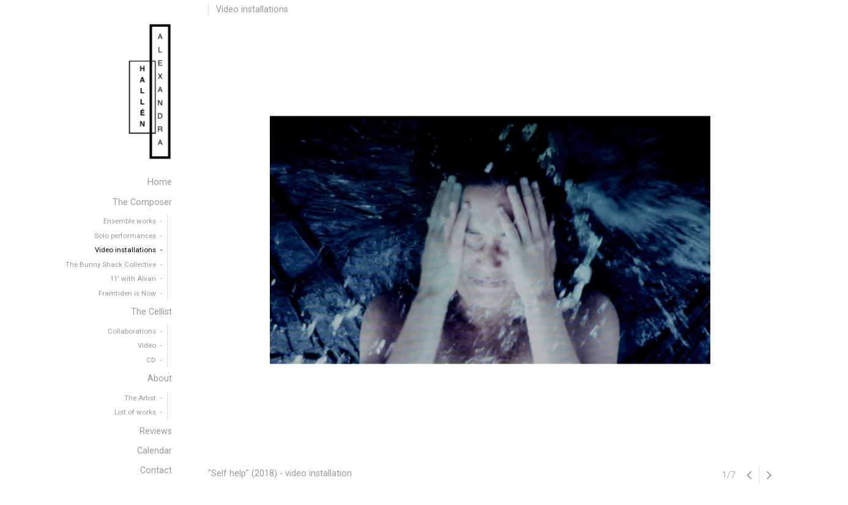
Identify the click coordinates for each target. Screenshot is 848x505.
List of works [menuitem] (135, 412)
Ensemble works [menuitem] (129, 221)
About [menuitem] (159, 378)
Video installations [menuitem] (125, 249)
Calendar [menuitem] (154, 451)
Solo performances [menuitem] (125, 235)
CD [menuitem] (151, 360)
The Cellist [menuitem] (151, 312)
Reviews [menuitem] (155, 431)
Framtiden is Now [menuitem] (127, 293)
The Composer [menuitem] (142, 202)
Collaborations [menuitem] (132, 331)
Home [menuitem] (159, 182)
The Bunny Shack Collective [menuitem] (110, 264)
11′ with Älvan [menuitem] (133, 278)
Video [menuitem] (147, 345)
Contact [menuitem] (156, 470)
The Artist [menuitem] (140, 398)
